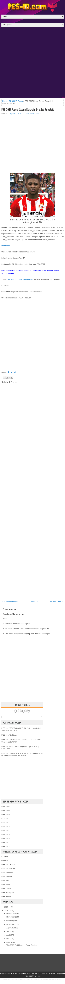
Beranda (34, 601)
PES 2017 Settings (9, 735)
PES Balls (5, 880)
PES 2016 (5, 838)
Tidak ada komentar (33, 114)
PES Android (6, 876)
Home (4, 101)
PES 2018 (5, 846)
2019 (6, 910)
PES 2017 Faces (16, 101)
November (10, 917)
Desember (10, 913)
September (10, 924)
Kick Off (4, 856)
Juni (8, 935)
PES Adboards (7, 872)
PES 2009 (5, 810)
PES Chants (6, 888)
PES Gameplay (7, 892)
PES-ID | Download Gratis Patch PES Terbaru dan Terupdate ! (40, 973)
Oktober (9, 921)
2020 (6, 907)
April (8, 942)
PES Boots (5, 884)
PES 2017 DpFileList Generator (20, 279)
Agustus (9, 928)
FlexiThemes (14, 979)
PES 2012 (5, 822)
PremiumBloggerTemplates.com (51, 979)
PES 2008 (5, 806)
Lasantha (36, 979)
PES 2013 (5, 826)
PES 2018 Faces (8, 868)
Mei (7, 939)
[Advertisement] (32, 63)
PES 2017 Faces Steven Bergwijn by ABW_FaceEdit (27, 109)
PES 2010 (5, 814)
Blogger (38, 976)
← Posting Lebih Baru (10, 601)
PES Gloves (6, 896)
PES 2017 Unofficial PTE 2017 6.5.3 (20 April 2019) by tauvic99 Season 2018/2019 (22, 754)
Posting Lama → (57, 601)
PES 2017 (5, 842)
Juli (7, 931)
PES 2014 (5, 830)
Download (5, 246)
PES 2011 (5, 818)
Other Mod (5, 860)
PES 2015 (5, 834)
